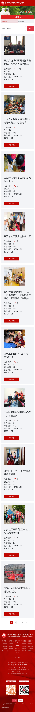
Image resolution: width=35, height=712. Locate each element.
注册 (20, 700)
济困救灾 (17, 650)
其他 (17, 653)
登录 (14, 700)
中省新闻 (5, 648)
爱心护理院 (30, 646)
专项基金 (4, 21)
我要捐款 (12, 86)
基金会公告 (5, 651)
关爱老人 (30, 651)
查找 (30, 28)
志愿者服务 (30, 648)
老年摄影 (24, 648)
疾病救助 (17, 648)
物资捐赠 (21, 21)
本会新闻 (5, 646)
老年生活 (24, 651)
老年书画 (24, 646)
